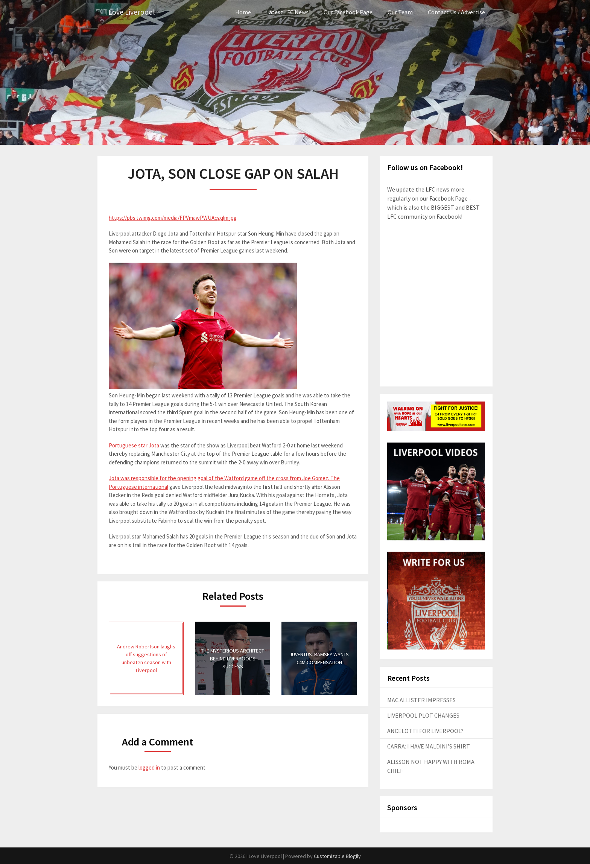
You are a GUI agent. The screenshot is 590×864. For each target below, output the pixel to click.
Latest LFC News (287, 12)
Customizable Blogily (337, 856)
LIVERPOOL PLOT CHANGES (423, 715)
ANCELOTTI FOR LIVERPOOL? (425, 731)
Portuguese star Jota (134, 445)
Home (243, 12)
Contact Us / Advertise (456, 12)
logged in (149, 767)
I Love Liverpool (130, 12)
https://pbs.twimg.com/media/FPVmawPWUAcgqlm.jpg (173, 217)
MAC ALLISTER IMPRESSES (421, 700)
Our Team (400, 12)
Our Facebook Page (348, 12)
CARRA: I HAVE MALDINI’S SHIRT (428, 746)
